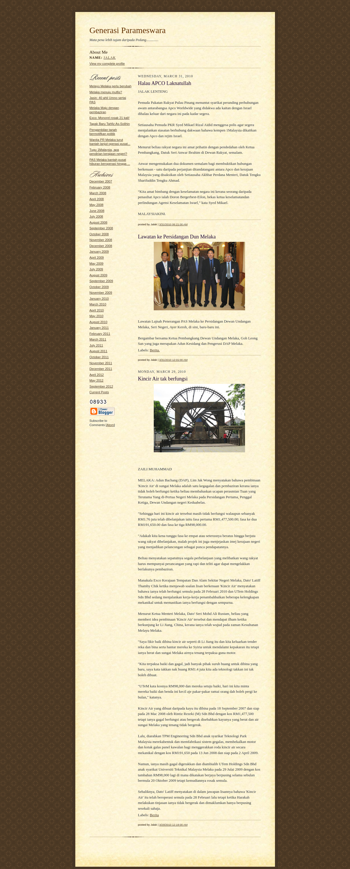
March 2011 (98, 339)
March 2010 (98, 304)
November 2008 (101, 240)
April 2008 (97, 199)
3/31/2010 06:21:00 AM (173, 224)
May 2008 (97, 204)
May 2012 (97, 380)
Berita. (155, 350)
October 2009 (99, 287)
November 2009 (101, 292)
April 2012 (97, 374)
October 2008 (99, 234)
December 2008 (101, 246)
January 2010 (99, 298)
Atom (110, 425)
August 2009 (99, 275)
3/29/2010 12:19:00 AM (173, 824)
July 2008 (96, 216)
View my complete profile (107, 63)
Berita (154, 815)
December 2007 (101, 181)
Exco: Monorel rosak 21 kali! (110, 117)
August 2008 (99, 222)
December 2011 (101, 368)
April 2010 (97, 310)
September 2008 (101, 228)
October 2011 (99, 357)
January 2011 (99, 327)
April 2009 (97, 257)
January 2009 (99, 251)
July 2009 (96, 269)
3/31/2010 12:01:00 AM (173, 359)
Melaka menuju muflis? (106, 92)
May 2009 (97, 263)
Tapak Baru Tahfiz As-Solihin (110, 123)
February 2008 (100, 187)
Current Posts (99, 392)
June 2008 (97, 210)
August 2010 (99, 322)
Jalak (110, 58)
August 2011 (99, 351)
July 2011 (96, 345)
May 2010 (97, 316)
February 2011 (100, 333)
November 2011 (101, 363)
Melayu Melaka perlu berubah (110, 86)
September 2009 (101, 281)
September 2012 (101, 386)
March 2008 (98, 193)
